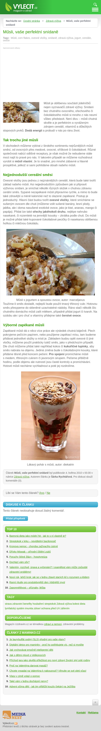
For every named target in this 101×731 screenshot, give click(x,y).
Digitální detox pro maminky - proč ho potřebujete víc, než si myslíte (46, 644)
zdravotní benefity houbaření (28, 603)
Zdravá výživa (53, 20)
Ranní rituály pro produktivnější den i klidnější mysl (37, 582)
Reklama (93, 712)
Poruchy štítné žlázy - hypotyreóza (28, 556)
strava (8, 603)
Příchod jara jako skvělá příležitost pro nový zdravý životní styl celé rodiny (49, 660)
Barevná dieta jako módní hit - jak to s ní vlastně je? (37, 535)
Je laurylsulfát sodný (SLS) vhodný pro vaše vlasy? (37, 639)
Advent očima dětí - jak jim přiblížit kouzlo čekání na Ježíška (42, 686)
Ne (48, 492)
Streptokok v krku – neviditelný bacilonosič (32, 541)
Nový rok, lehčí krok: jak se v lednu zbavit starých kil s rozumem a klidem (49, 577)
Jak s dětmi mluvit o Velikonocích (27, 655)
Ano (41, 492)
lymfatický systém (14, 608)
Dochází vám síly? (19, 562)
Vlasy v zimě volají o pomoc (24, 676)
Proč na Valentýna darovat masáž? (28, 665)
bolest (76, 603)
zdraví (37, 608)
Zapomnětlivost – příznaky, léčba (27, 587)
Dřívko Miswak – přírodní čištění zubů (30, 551)
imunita (29, 608)
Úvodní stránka (31, 20)
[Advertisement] (32, 75)
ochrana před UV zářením (55, 608)
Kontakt (81, 712)
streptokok (50, 603)
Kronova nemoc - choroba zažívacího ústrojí (33, 546)
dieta (82, 603)
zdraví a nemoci (53, 624)
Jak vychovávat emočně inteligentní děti (31, 649)
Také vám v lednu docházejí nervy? (28, 681)
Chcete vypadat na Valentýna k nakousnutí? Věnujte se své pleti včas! (47, 670)
